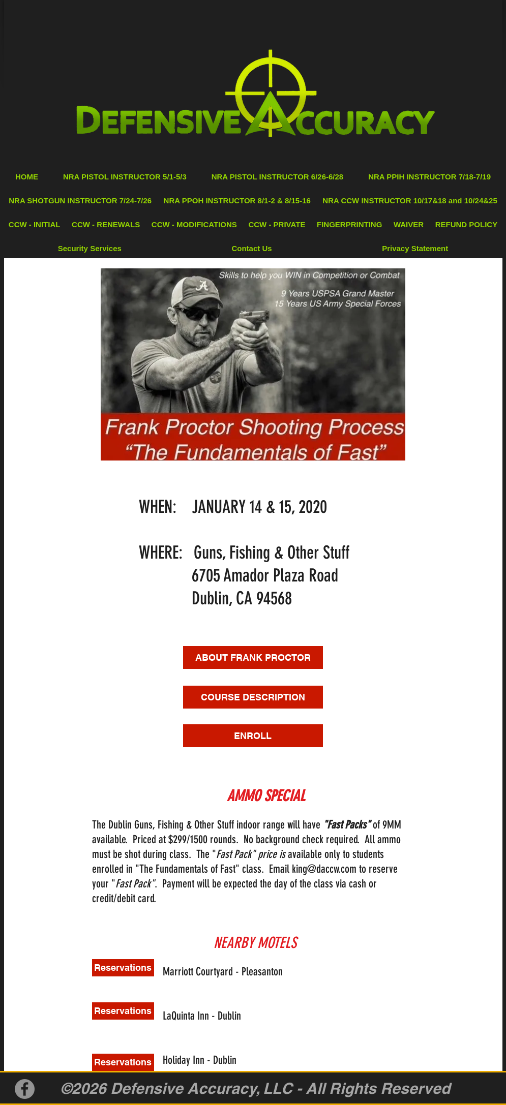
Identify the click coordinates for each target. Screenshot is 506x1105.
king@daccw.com (324, 869)
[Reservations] (123, 967)
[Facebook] (25, 1089)
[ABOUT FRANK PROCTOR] (253, 657)
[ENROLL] (253, 735)
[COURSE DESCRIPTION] (253, 697)
